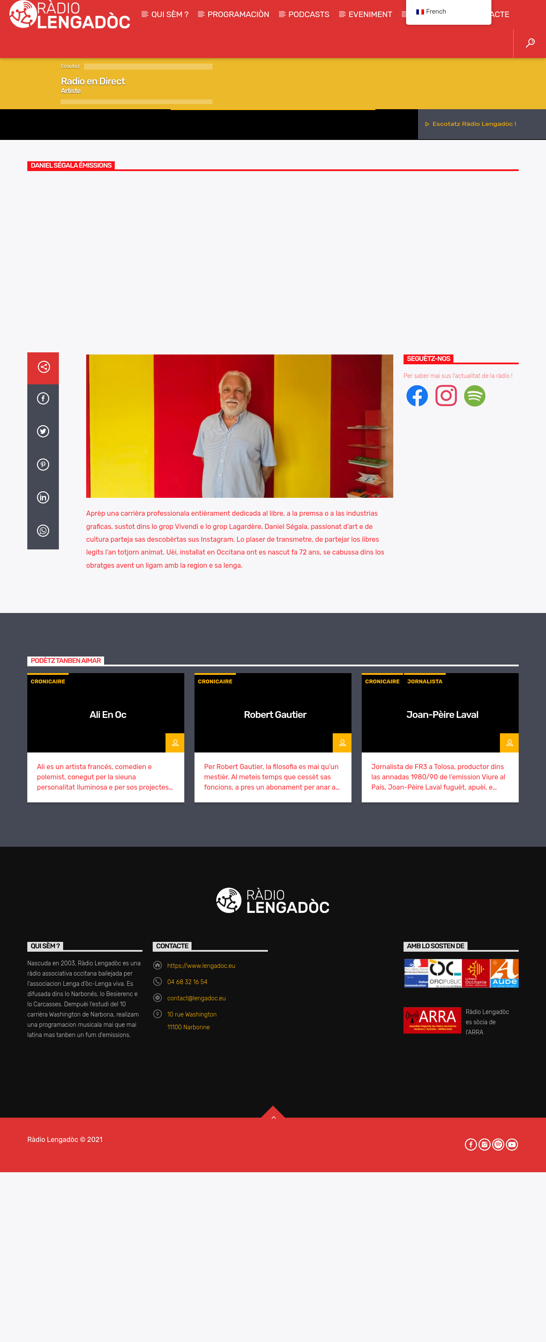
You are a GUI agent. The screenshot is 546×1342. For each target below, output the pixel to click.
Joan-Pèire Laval (442, 1185)
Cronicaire (273, 300)
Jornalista (425, 1151)
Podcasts (308, 14)
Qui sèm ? (170, 14)
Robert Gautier (275, 1185)
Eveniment (370, 14)
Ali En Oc (108, 1185)
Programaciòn (239, 14)
